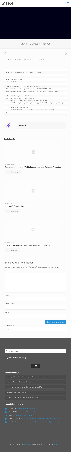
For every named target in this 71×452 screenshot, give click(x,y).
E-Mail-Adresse (10, 304)
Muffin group (27, 444)
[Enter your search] (35, 351)
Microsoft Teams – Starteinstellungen (20, 206)
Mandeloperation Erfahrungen (25, 408)
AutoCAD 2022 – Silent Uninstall (17, 392)
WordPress (57, 444)
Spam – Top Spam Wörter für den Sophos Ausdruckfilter (28, 245)
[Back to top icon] (35, 439)
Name (7, 295)
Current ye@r (10, 325)
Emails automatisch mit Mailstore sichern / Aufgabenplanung (41, 418)
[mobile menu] (68, 3)
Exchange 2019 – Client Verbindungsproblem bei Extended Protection (33, 167)
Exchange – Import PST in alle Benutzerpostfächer (23, 397)
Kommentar (9, 271)
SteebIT (8, 3)
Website (7, 312)
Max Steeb (28, 59)
